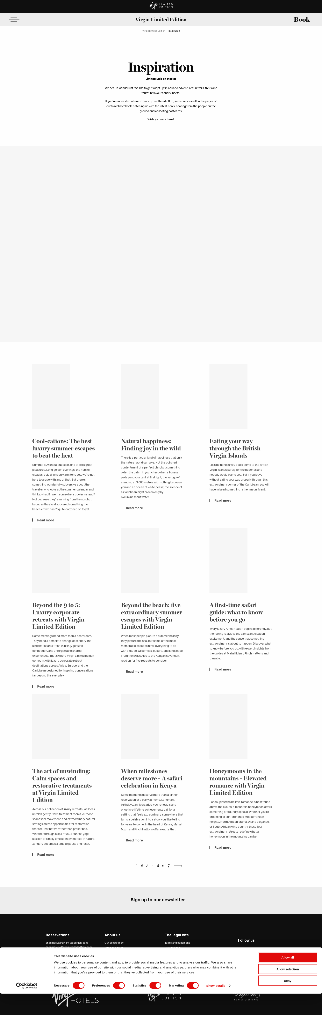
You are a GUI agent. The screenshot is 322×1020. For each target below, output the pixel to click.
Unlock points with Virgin (119, 973)
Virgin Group (112, 968)
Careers (109, 958)
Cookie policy (173, 958)
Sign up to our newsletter (158, 905)
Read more (45, 527)
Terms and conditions (177, 948)
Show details (216, 1012)
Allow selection (287, 995)
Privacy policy (173, 952)
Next (179, 870)
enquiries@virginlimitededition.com (67, 948)
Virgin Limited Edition (161, 19)
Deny (288, 1007)
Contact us (52, 961)
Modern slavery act (176, 968)
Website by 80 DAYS (246, 967)
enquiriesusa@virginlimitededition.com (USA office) (69, 954)
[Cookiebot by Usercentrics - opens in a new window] (27, 1012)
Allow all (287, 983)
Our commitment (114, 948)
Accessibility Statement (179, 963)
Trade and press (114, 952)
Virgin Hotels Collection (119, 963)
